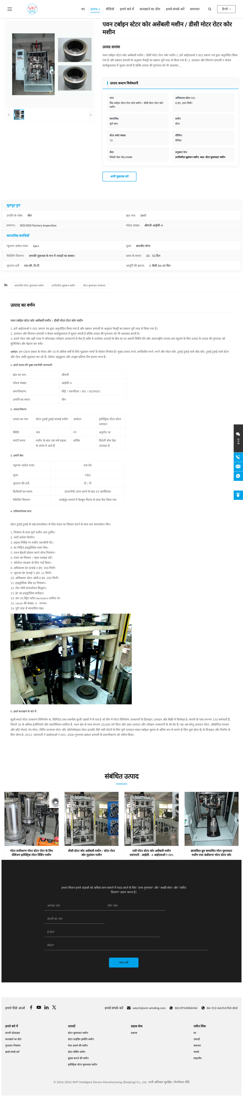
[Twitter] (54, 1008)
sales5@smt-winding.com (146, 1008)
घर (83, 9)
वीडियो (110, 9)
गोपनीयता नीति (181, 1082)
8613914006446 (183, 1008)
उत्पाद (94, 9)
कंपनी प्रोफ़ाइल (12, 1032)
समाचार (195, 9)
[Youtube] (38, 1008)
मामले (196, 1051)
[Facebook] (31, 1008)
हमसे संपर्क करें (175, 9)
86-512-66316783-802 (219, 1008)
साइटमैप (198, 1058)
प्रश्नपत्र (134, 1032)
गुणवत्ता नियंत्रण (13, 1045)
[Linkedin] (46, 1008)
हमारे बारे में (127, 9)
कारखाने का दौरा (150, 9)
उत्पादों (197, 1039)
